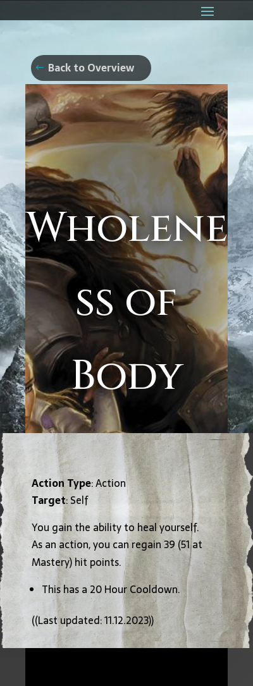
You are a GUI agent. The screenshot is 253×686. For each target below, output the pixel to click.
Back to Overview (91, 67)
